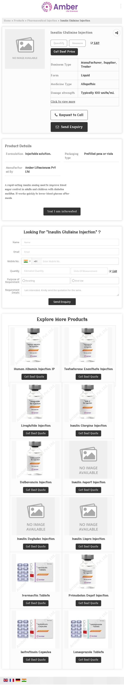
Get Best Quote (34, 376)
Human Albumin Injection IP (34, 369)
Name (16, 242)
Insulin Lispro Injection (88, 539)
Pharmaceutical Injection (42, 20)
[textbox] (77, 43)
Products (19, 20)
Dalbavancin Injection (36, 482)
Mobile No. (13, 261)
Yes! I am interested (62, 211)
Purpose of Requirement (12, 280)
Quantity (14, 271)
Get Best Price (64, 51)
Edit (94, 43)
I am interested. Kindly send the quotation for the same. (70, 291)
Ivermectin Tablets (36, 595)
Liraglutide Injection (36, 425)
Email (16, 251)
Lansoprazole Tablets (88, 652)
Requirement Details (12, 291)
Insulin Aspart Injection (88, 482)
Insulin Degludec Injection (36, 539)
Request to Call (69, 115)
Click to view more (63, 101)
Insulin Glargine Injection (88, 425)
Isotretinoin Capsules (36, 652)
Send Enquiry (69, 127)
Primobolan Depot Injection (88, 595)
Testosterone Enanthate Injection (88, 369)
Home (7, 20)
